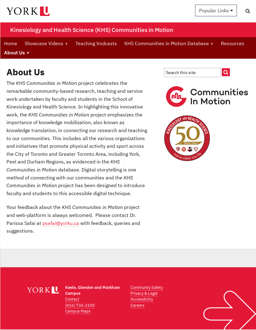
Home (10, 43)
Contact (72, 299)
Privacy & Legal (144, 293)
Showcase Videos (46, 43)
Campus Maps (77, 311)
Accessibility (141, 299)
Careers (137, 305)
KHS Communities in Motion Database (169, 43)
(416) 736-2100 (80, 305)
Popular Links (216, 10)
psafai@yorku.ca (60, 223)
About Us (17, 52)
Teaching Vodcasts (96, 43)
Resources (232, 43)
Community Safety (146, 287)
